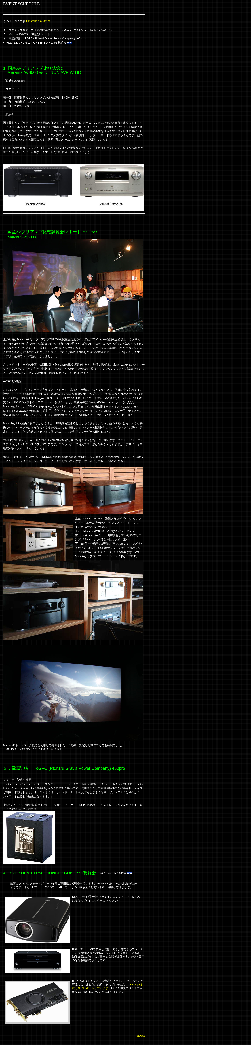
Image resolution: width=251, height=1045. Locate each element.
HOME (141, 1035)
